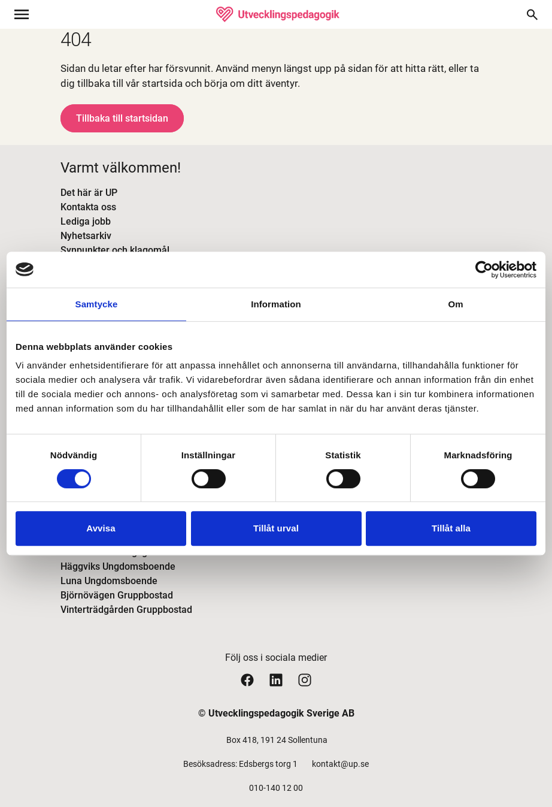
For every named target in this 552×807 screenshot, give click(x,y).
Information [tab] (276, 304)
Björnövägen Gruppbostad (116, 595)
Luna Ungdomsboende (108, 581)
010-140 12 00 (276, 788)
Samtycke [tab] (96, 304)
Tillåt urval (276, 528)
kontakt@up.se (340, 764)
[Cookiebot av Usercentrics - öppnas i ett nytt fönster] (484, 270)
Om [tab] (455, 304)
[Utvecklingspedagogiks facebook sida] (247, 679)
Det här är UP (88, 192)
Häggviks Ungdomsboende (117, 566)
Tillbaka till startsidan (122, 118)
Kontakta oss (88, 207)
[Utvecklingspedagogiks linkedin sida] (276, 679)
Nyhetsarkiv (85, 235)
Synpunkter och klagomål (114, 250)
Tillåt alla (451, 528)
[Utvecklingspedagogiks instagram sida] (305, 679)
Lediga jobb (85, 221)
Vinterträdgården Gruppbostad (126, 609)
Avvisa (100, 528)
